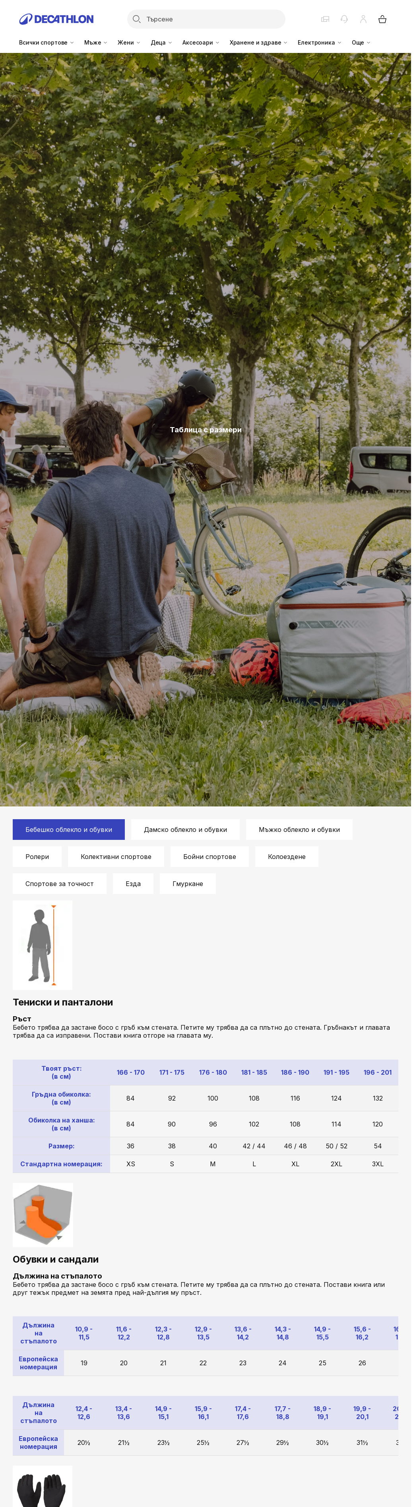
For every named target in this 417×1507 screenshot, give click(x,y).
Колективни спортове (116, 857)
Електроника (320, 42)
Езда (133, 884)
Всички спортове (47, 42)
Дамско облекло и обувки (185, 830)
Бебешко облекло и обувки (68, 830)
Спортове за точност (59, 884)
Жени (129, 42)
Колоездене (287, 857)
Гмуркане (188, 884)
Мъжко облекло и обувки (299, 830)
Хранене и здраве (259, 42)
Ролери (37, 857)
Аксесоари (201, 42)
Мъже (96, 42)
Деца (162, 42)
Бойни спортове (209, 857)
